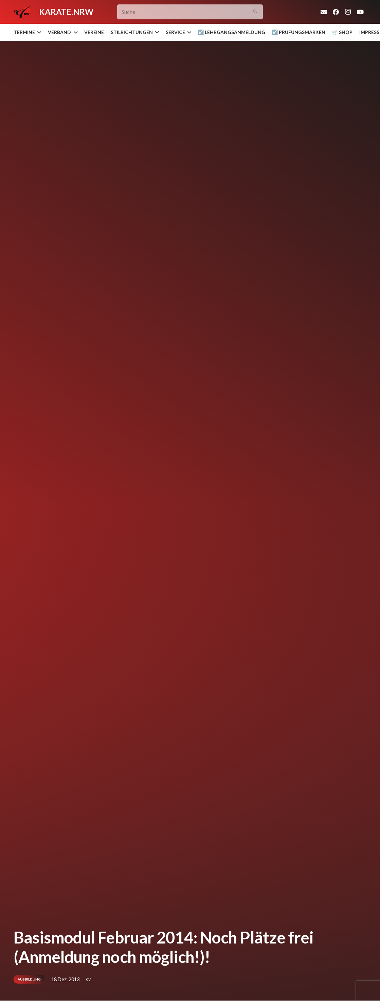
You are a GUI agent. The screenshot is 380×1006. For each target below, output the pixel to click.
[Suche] (190, 12)
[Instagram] (348, 12)
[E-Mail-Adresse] (324, 12)
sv (88, 979)
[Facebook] (336, 12)
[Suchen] (255, 12)
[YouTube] (360, 12)
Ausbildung (29, 979)
